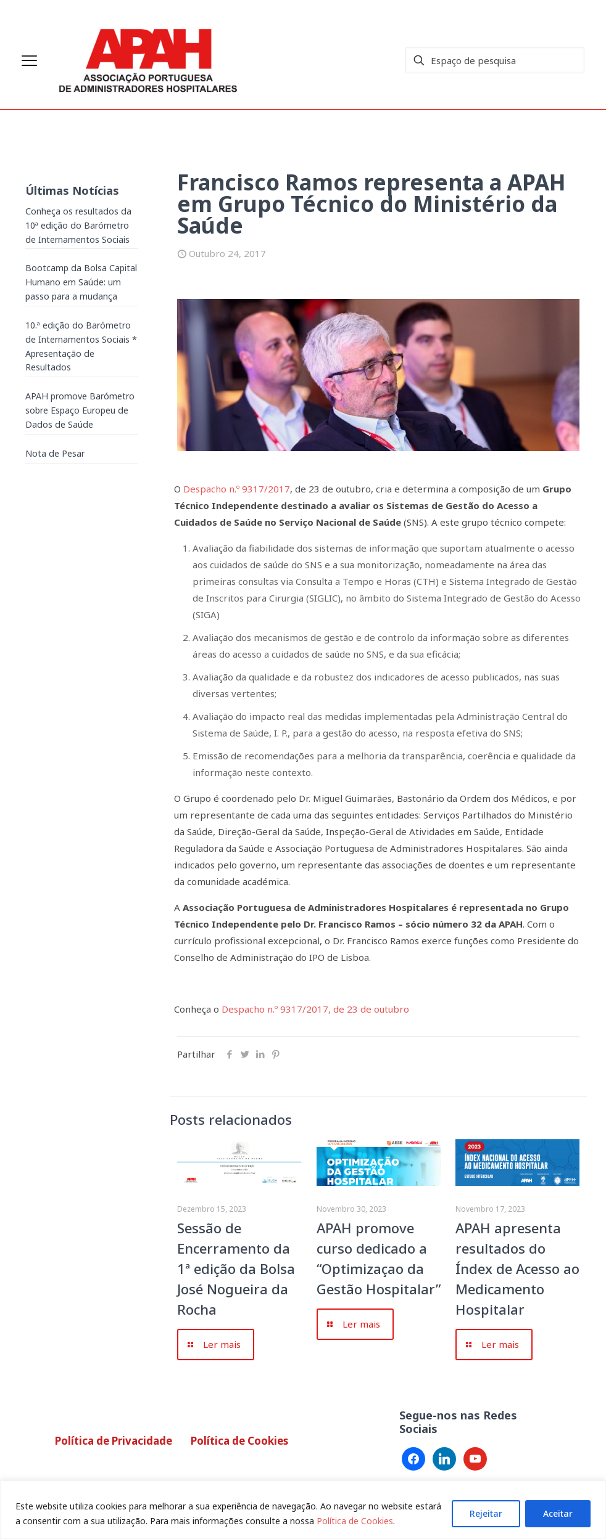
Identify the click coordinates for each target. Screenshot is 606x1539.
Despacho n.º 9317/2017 (236, 489)
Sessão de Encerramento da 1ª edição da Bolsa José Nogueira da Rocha (236, 1268)
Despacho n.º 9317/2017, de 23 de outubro (314, 1009)
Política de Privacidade (113, 1441)
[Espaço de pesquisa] (494, 60)
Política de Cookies (355, 1521)
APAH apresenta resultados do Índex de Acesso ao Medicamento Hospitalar (517, 1268)
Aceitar (558, 1513)
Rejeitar (486, 1513)
